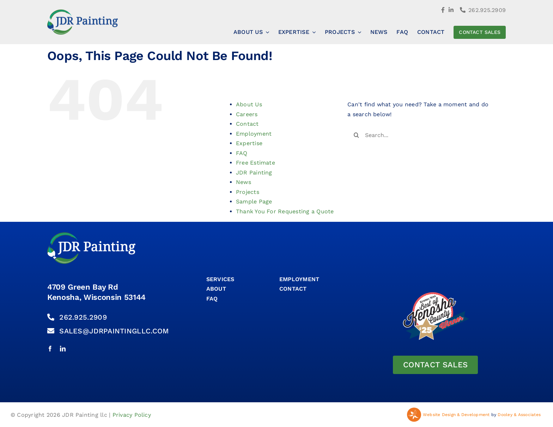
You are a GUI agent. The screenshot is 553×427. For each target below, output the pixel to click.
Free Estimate (255, 162)
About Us (249, 104)
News (243, 182)
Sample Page (254, 201)
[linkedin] (63, 348)
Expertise (249, 143)
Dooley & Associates (519, 414)
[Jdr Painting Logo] (82, 12)
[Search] (356, 135)
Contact (247, 123)
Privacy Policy (132, 414)
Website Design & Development (456, 414)
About (216, 288)
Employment (254, 133)
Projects (247, 192)
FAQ (242, 153)
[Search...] (420, 135)
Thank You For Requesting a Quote (285, 211)
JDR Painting (254, 172)
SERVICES (220, 279)
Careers (247, 114)
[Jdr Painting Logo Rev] (91, 235)
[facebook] (50, 348)
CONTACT (293, 288)
